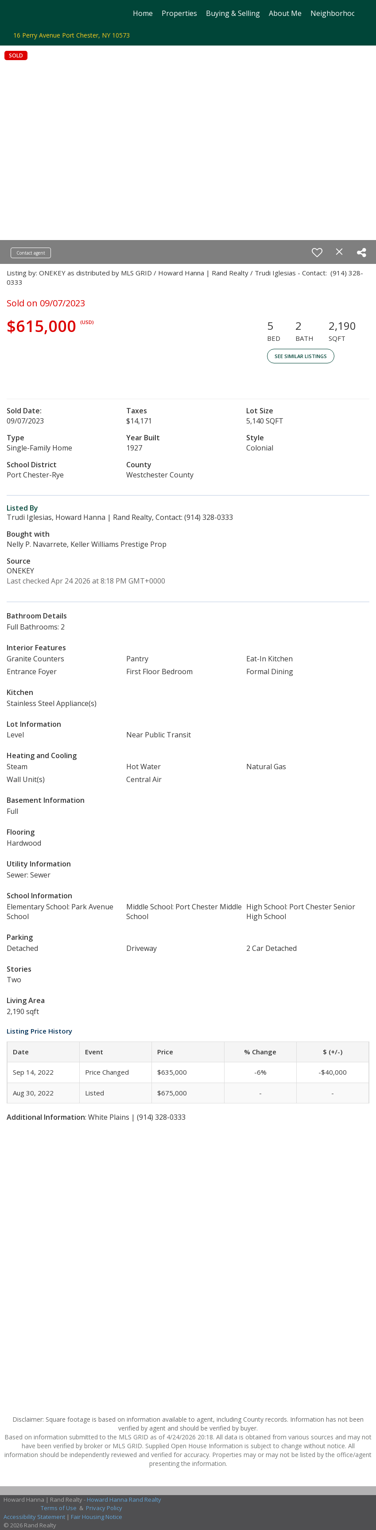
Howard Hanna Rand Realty (124, 1499)
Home (143, 13)
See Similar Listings (301, 356)
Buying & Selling (233, 13)
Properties (179, 13)
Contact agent (30, 253)
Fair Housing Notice (96, 1517)
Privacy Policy (104, 1508)
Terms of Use (59, 1508)
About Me (285, 13)
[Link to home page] (26, 13)
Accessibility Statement (34, 1517)
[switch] (317, 252)
